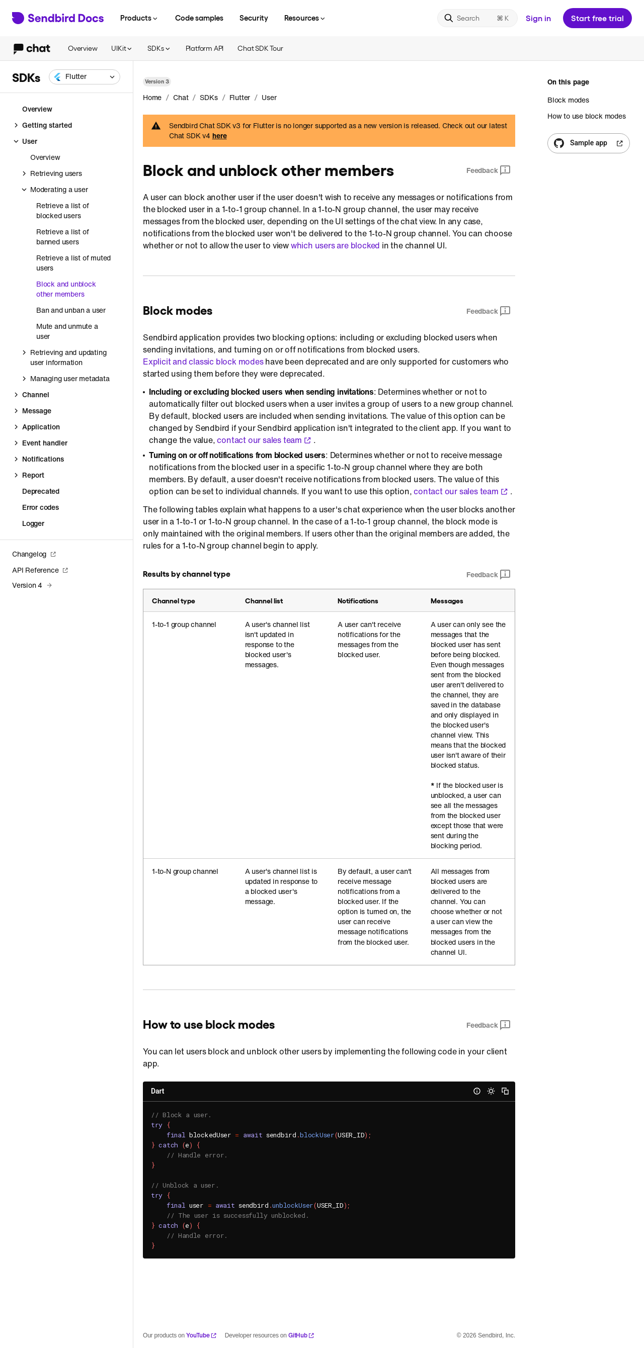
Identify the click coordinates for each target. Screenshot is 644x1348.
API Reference (40, 570)
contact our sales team (264, 440)
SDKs (159, 48)
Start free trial (597, 18)
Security (253, 17)
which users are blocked (335, 245)
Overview (82, 48)
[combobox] (84, 77)
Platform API (205, 48)
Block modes (568, 100)
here (219, 136)
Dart (157, 1091)
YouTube (201, 1335)
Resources (305, 17)
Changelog (34, 554)
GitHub (301, 1335)
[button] (84, 77)
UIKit (122, 48)
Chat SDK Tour (260, 48)
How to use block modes (586, 116)
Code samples (199, 17)
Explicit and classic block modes (203, 361)
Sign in (538, 18)
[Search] (477, 18)
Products (139, 17)
